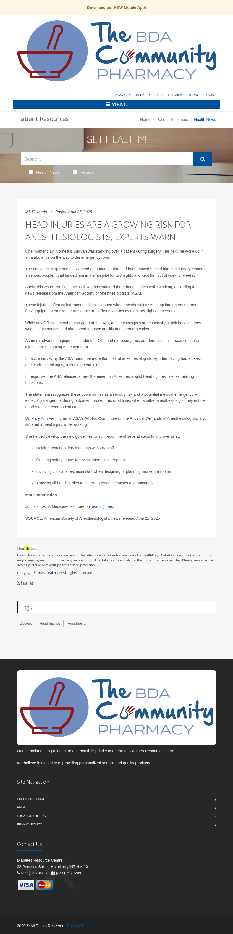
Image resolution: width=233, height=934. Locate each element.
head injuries (102, 506)
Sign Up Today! (187, 94)
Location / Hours (31, 815)
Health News (44, 172)
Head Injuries (50, 623)
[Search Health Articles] (107, 158)
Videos (83, 172)
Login (209, 94)
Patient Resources (172, 119)
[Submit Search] (202, 159)
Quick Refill (159, 94)
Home (145, 119)
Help (140, 94)
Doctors (26, 623)
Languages (121, 94)
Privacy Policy (29, 824)
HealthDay (54, 573)
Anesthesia (76, 623)
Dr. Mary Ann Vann (41, 418)
